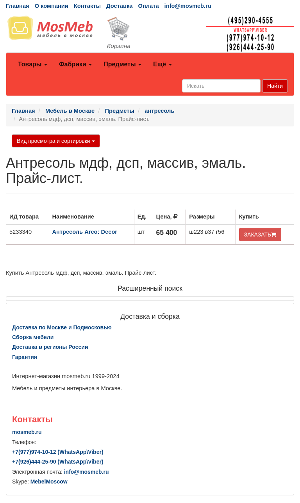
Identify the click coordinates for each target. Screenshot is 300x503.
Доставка (119, 6)
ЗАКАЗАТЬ (260, 234)
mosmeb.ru (26, 432)
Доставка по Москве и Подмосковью (62, 327)
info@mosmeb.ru (187, 6)
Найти (275, 86)
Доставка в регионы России (50, 347)
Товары (32, 64)
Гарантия (24, 357)
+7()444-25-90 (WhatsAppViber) (58, 462)
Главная (17, 6)
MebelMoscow (49, 481)
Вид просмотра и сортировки (56, 141)
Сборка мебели (33, 337)
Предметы (122, 64)
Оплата (148, 6)
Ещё (162, 64)
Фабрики (75, 64)
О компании (51, 6)
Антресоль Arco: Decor (85, 232)
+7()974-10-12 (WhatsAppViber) (58, 452)
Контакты (87, 6)
